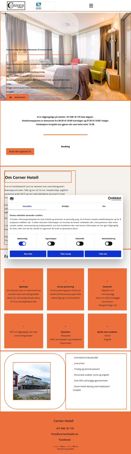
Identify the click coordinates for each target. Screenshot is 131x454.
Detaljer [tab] (65, 206)
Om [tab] (103, 206)
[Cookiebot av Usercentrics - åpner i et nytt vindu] (110, 199)
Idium (63, 446)
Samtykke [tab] (27, 206)
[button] (17, 97)
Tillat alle (103, 254)
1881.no (75, 446)
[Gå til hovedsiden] (16, 9)
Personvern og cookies (65, 449)
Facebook (65, 439)
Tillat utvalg (65, 254)
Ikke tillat (28, 254)
